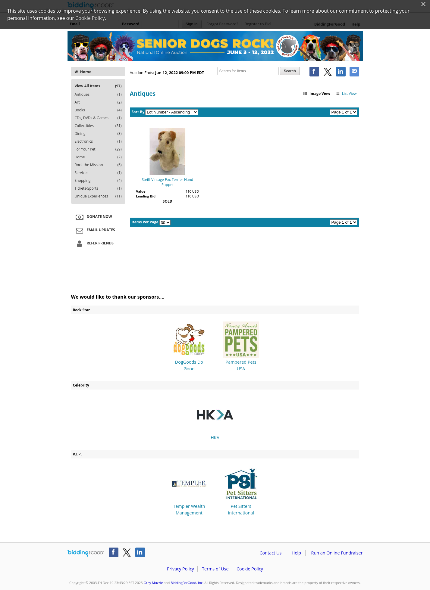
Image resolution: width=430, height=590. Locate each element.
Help (296, 553)
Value (140, 191)
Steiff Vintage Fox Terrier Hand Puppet (167, 182)
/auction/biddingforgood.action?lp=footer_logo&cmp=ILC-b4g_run (85, 553)
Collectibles (98, 126)
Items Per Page (145, 222)
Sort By (138, 111)
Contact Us (271, 553)
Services (98, 173)
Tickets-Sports (98, 188)
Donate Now (93, 217)
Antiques (98, 95)
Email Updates (94, 230)
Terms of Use (215, 569)
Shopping (98, 181)
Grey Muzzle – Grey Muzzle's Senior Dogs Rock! (215, 46)
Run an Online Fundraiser (337, 553)
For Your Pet (98, 149)
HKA (215, 418)
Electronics (98, 141)
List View (345, 93)
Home (82, 71)
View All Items (98, 85)
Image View (316, 93)
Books (98, 110)
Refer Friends (94, 243)
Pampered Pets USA (241, 346)
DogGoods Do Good (189, 346)
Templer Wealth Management (189, 491)
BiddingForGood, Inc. (187, 582)
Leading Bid (145, 196)
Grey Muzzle (153, 582)
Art (98, 102)
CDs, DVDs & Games (98, 118)
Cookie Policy (250, 569)
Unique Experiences (98, 196)
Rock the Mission (98, 165)
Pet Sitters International (241, 491)
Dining (98, 134)
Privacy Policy (180, 569)
